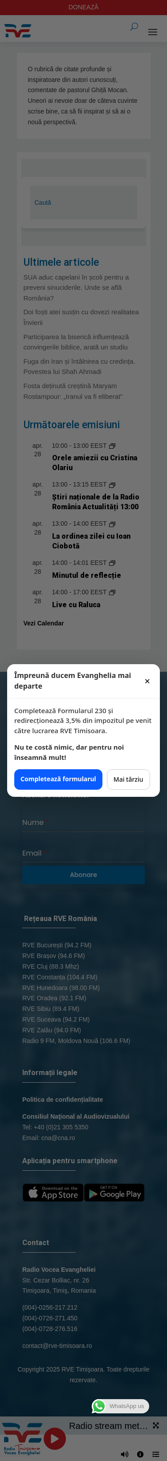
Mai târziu (128, 779)
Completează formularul (58, 779)
